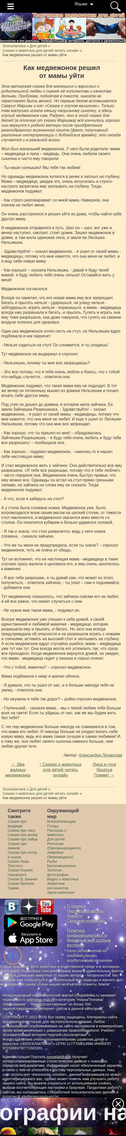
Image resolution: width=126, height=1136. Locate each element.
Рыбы (52, 861)
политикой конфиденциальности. (31, 1096)
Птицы (52, 826)
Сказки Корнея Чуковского (20, 872)
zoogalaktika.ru (58, 1057)
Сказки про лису (21, 830)
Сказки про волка (22, 835)
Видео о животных (63, 879)
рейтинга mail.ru (40, 1000)
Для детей (56, 839)
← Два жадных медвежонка (17, 769)
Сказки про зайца (22, 839)
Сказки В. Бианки (22, 879)
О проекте (76, 906)
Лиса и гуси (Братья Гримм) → (104, 769)
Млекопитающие (61, 821)
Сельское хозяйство (85, 921)
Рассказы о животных (56, 832)
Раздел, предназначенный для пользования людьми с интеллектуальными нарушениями (89, 955)
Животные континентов (57, 885)
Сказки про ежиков (17, 846)
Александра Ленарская (100, 755)
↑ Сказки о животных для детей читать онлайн (60, 769)
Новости (74, 916)
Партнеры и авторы (85, 911)
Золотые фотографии (57, 872)
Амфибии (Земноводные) (60, 854)
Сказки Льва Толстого (18, 863)
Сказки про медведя (17, 823)
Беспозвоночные (61, 866)
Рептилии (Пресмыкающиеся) (64, 846)
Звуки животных (60, 892)
